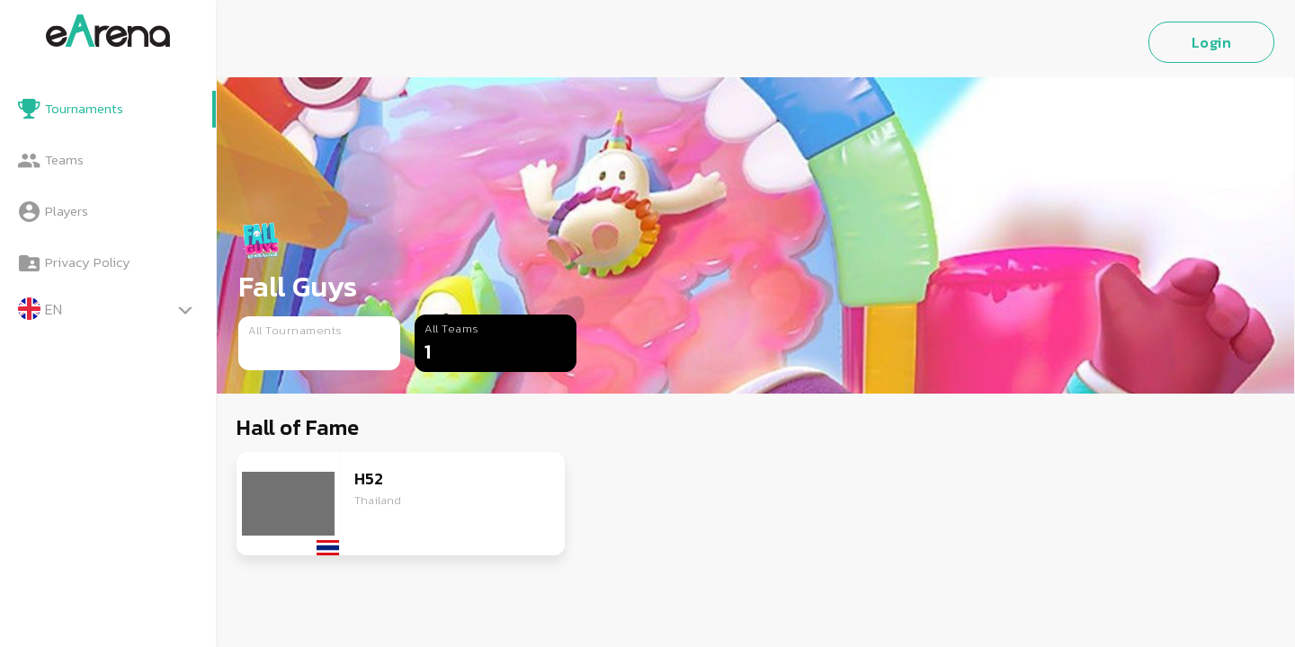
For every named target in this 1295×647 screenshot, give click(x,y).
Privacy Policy (87, 262)
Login (1212, 42)
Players (66, 210)
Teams (64, 159)
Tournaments (84, 108)
